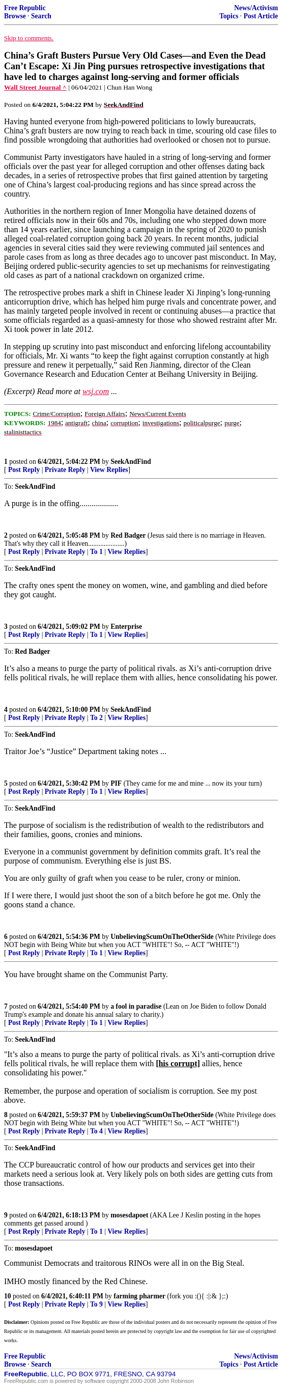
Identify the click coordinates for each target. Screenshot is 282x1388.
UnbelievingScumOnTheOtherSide (161, 936)
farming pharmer (139, 1296)
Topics (228, 16)
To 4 (96, 1131)
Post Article (260, 16)
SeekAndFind (130, 461)
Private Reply (65, 470)
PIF (116, 783)
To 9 (96, 1304)
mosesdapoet (129, 1215)
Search (41, 16)
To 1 (96, 552)
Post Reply (24, 470)
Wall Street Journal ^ (35, 87)
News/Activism (256, 8)
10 (7, 1296)
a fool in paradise (135, 1006)
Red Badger (128, 535)
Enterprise (126, 626)
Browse (15, 16)
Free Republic (25, 8)
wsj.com (95, 391)
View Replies (109, 470)
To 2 (96, 717)
